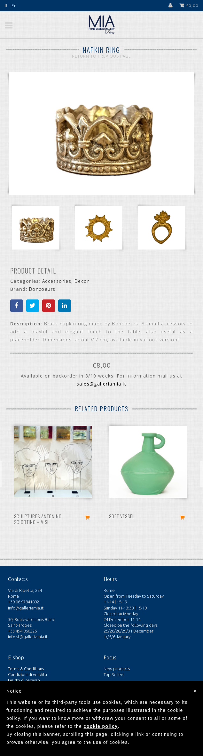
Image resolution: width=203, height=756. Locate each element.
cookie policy (101, 726)
